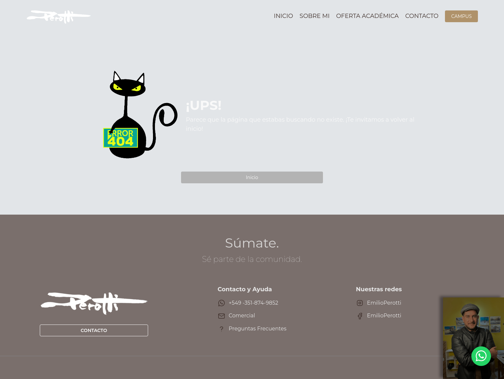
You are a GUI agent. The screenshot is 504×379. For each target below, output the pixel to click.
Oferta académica (367, 16)
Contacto (421, 16)
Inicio (283, 16)
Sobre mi (314, 16)
